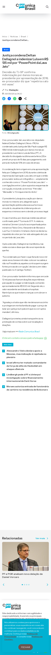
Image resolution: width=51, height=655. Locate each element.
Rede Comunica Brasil (28, 331)
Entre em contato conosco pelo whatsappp (24, 338)
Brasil (6, 50)
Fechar (25, 647)
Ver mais (42, 538)
